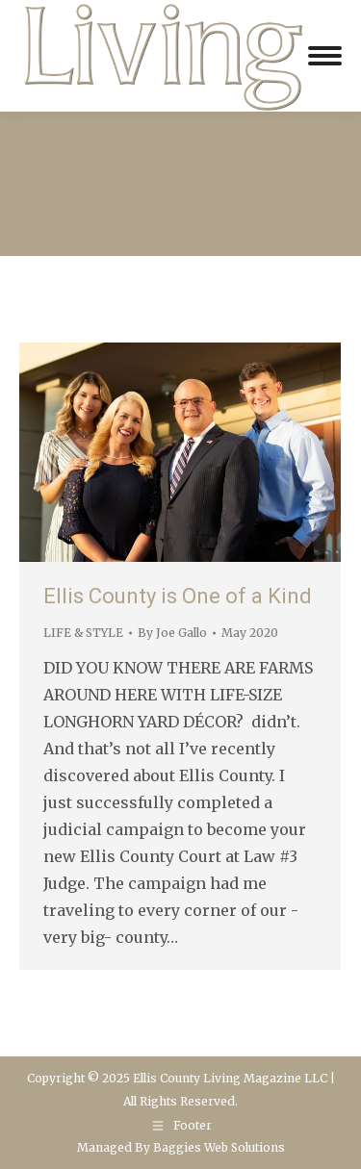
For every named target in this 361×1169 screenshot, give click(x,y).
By (172, 632)
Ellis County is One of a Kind (177, 596)
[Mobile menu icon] (325, 55)
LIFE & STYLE (83, 632)
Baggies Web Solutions (219, 1147)
